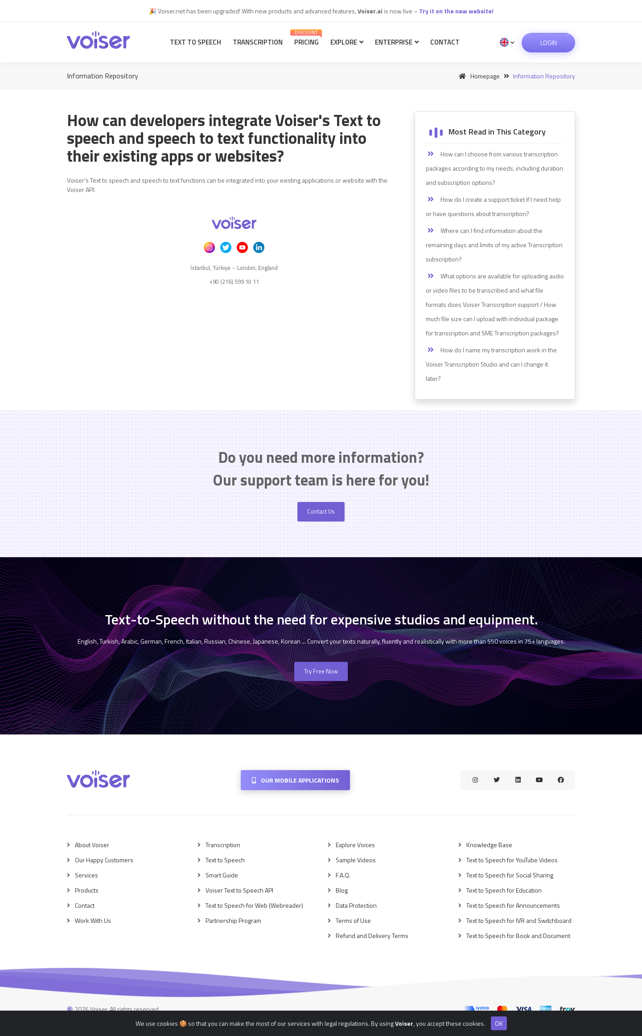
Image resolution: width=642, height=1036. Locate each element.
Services (86, 875)
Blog (342, 890)
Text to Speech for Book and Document (518, 935)
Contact (445, 42)
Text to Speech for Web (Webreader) (254, 905)
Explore (346, 42)
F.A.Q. (343, 875)
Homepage (478, 76)
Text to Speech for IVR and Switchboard (519, 920)
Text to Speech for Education (504, 890)
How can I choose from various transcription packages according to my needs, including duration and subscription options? (494, 168)
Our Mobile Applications (295, 780)
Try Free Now (321, 671)
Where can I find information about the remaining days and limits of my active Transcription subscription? (494, 245)
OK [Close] (499, 1023)
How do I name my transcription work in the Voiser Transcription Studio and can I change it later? (491, 364)
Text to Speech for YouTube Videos (512, 860)
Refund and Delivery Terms (372, 935)
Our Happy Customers (104, 860)
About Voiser (92, 844)
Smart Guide (222, 875)
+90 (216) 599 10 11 (234, 281)
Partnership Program (233, 920)
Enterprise (397, 42)
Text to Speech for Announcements (513, 905)
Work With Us (93, 920)
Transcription (258, 42)
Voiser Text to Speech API (239, 890)
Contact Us (321, 511)
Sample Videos (356, 860)
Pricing (306, 38)
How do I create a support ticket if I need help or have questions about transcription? (493, 206)
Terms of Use (353, 920)
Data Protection (356, 905)
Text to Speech (195, 42)
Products (87, 890)
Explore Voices (355, 844)
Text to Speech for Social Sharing (509, 875)
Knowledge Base (489, 844)
